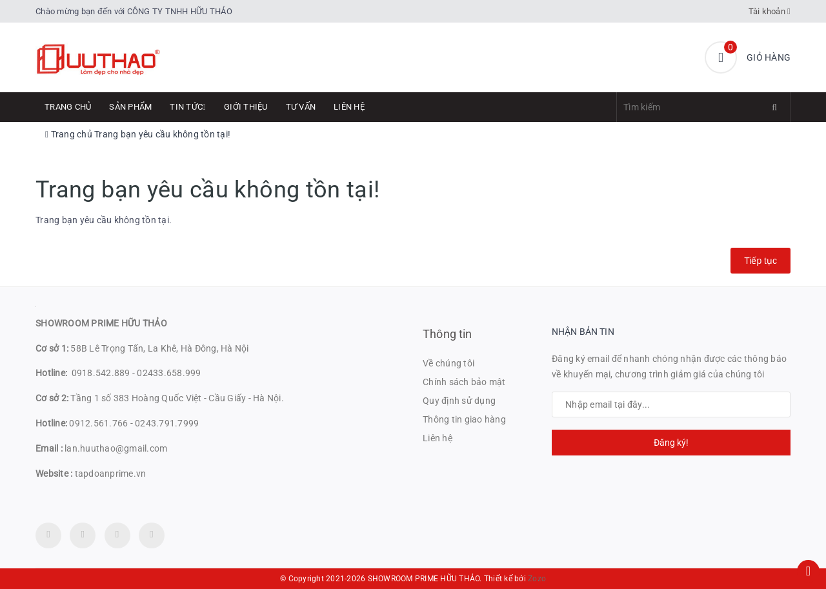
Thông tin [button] (447, 334)
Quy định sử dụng (459, 400)
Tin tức (188, 107)
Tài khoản (770, 11)
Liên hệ (349, 107)
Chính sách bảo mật (464, 382)
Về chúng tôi (448, 363)
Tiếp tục (760, 260)
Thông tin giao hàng (464, 419)
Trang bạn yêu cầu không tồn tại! (162, 134)
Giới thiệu (246, 107)
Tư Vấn (301, 107)
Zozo (537, 578)
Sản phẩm (130, 107)
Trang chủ (68, 107)
